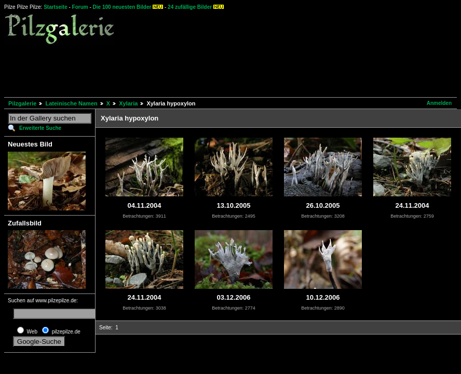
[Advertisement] (193, 69)
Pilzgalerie (22, 103)
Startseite (55, 7)
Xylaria (128, 103)
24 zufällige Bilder (190, 7)
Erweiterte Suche (40, 128)
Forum (80, 7)
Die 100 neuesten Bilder (122, 7)
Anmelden (439, 103)
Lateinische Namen (71, 103)
